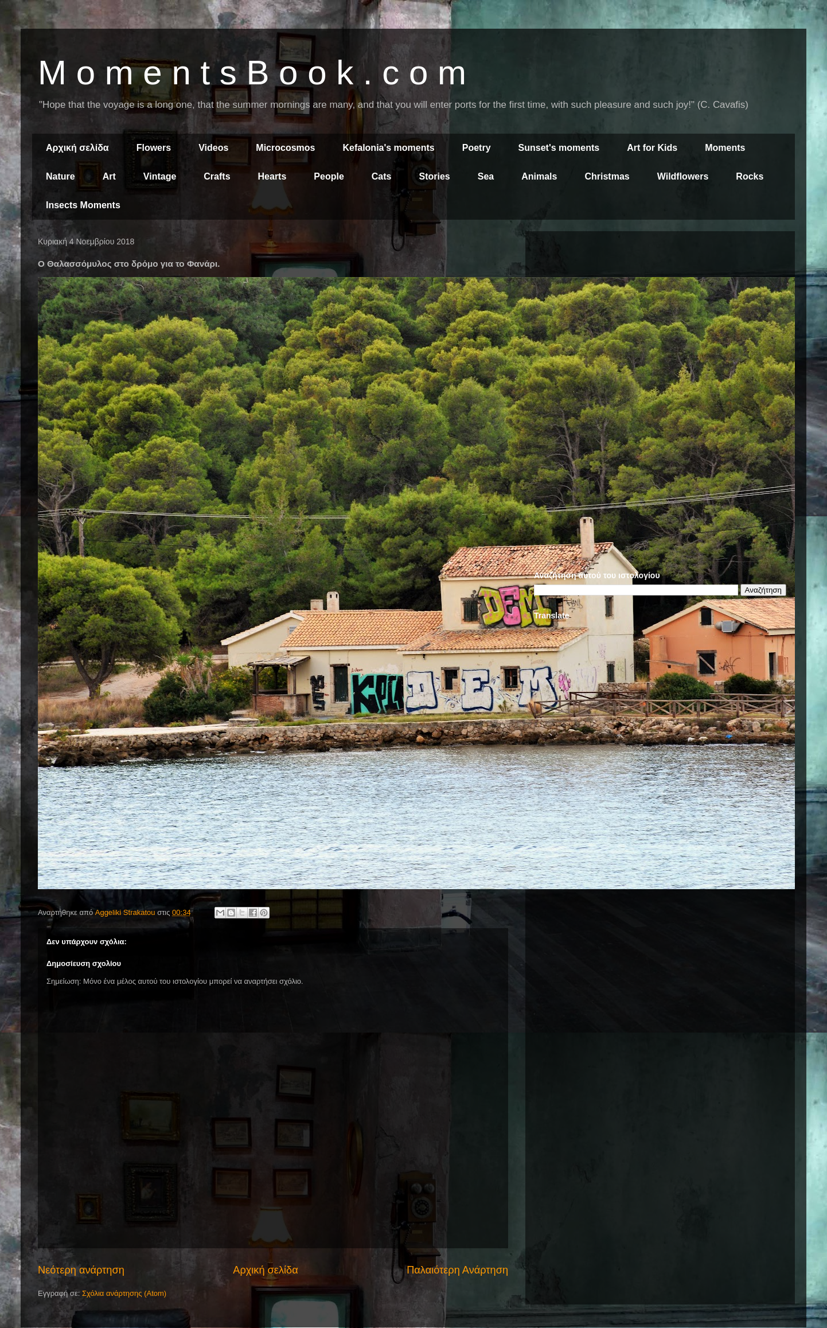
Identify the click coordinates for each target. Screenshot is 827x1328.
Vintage (160, 176)
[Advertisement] (660, 320)
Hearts (272, 176)
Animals (539, 176)
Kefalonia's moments (388, 148)
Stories (434, 176)
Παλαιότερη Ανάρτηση (457, 1270)
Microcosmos (285, 148)
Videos (213, 148)
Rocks (749, 176)
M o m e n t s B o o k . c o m (252, 72)
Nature (60, 176)
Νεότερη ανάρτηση (81, 1270)
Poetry (476, 148)
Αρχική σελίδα (77, 148)
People (329, 176)
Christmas (606, 176)
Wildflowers (683, 176)
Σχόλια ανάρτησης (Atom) (124, 1293)
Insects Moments (83, 205)
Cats (382, 176)
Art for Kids (652, 148)
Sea (486, 176)
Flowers (153, 148)
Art (109, 176)
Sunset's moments (559, 148)
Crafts (217, 176)
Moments (725, 148)
